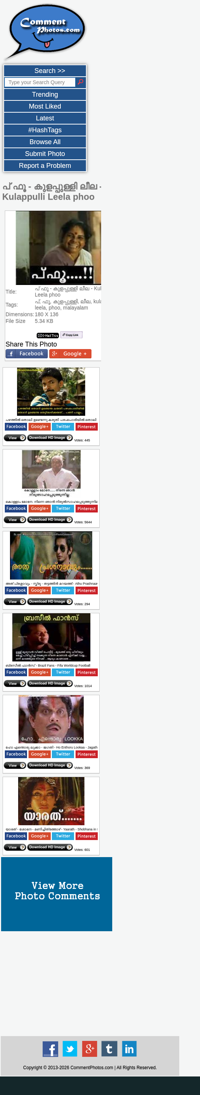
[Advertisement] (90, 983)
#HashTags (44, 130)
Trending (45, 94)
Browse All (44, 142)
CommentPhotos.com (91, 1067)
